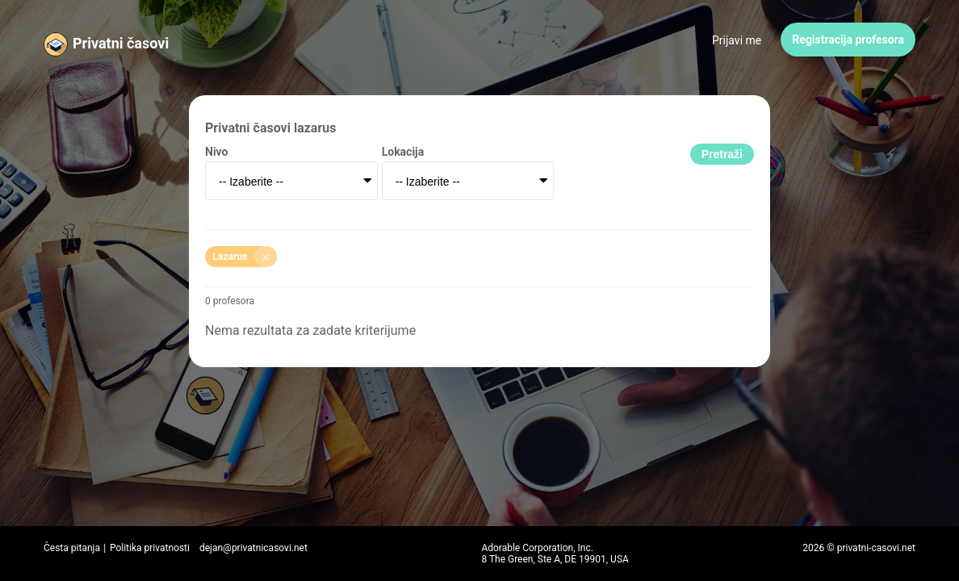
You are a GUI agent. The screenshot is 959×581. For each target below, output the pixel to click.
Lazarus (245, 256)
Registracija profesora (848, 39)
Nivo (216, 151)
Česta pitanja (72, 548)
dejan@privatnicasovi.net (253, 548)
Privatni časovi (121, 43)
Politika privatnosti (150, 548)
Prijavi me (736, 40)
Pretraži (722, 154)
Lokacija (403, 151)
